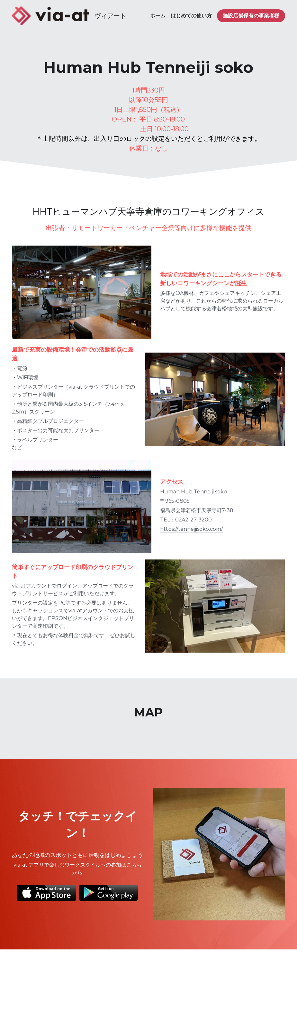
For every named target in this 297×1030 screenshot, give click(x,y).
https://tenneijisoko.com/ (182, 511)
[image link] (50, 15)
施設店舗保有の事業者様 (251, 16)
